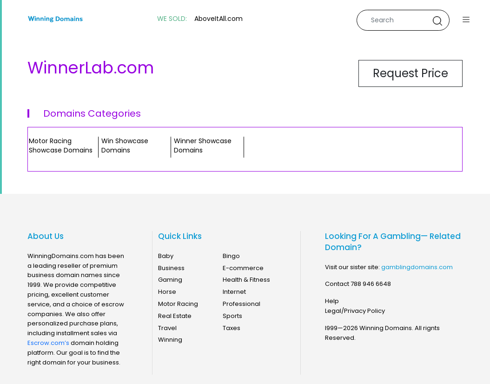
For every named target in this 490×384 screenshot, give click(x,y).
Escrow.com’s (48, 342)
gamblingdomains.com (417, 267)
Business (171, 268)
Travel (167, 328)
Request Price (410, 73)
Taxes (231, 328)
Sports (232, 315)
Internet (234, 291)
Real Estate (175, 315)
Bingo (231, 256)
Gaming (170, 279)
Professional (241, 303)
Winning (170, 339)
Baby (165, 256)
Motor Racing (178, 303)
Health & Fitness (246, 279)
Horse (167, 291)
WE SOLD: (172, 18)
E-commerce (243, 268)
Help (332, 301)
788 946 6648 (371, 283)
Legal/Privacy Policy (355, 310)
